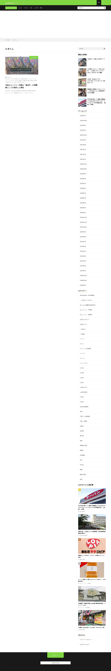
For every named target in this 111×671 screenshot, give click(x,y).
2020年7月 (83, 183)
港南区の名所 (84, 441)
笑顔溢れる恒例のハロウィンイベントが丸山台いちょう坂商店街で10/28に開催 (96, 92)
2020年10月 (83, 169)
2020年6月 (83, 188)
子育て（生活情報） (86, 412)
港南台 (82, 445)
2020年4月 (83, 198)
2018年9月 (83, 283)
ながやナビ (19, 667)
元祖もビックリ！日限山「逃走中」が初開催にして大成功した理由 (21, 87)
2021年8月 (83, 145)
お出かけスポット (85, 317)
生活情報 (82, 450)
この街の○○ (83, 326)
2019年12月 (83, 217)
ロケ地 (82, 365)
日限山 (34, 58)
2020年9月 (83, 174)
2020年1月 (83, 212)
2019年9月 (83, 231)
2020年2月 (83, 207)
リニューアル (84, 360)
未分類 (82, 426)
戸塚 (31, 9)
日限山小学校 (26, 81)
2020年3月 (83, 202)
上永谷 (20, 9)
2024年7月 (83, 117)
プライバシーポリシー (86, 634)
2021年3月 (83, 155)
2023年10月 (83, 121)
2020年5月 (83, 193)
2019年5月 (83, 250)
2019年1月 (83, 269)
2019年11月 (83, 221)
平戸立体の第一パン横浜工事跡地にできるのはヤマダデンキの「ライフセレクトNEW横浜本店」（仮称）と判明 (92, 502)
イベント (30, 80)
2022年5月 (83, 131)
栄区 (81, 436)
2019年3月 (83, 259)
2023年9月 (83, 126)
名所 (81, 407)
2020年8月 (83, 179)
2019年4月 (83, 255)
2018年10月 (83, 278)
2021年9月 (83, 140)
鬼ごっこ (24, 83)
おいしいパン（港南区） (87, 312)
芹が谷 (82, 460)
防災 (81, 474)
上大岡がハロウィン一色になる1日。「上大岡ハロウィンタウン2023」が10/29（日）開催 (96, 72)
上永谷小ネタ (84, 384)
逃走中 (19, 83)
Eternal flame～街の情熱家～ (88, 293)
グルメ (82, 341)
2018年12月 (83, 274)
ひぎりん (9, 80)
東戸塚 (82, 431)
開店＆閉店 (83, 469)
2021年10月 (83, 136)
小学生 (16, 81)
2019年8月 (83, 236)
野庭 (81, 464)
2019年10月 (83, 226)
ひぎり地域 (14, 80)
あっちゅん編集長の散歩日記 (88, 303)
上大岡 (36, 9)
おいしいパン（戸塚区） (87, 307)
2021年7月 (83, 150)
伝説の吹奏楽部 (84, 403)
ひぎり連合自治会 (22, 80)
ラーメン (82, 355)
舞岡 (41, 9)
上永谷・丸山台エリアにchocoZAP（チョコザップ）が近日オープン (96, 82)
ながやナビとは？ (85, 639)
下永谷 (26, 9)
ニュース (82, 350)
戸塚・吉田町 (84, 417)
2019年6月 (83, 245)
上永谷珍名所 (84, 388)
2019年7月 (83, 240)
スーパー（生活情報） (86, 346)
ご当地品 (82, 331)
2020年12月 (83, 164)
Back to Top (55, 650)
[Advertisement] (55, 25)
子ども (12, 81)
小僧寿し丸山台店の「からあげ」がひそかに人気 (91, 622)
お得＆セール (84, 322)
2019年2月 (83, 264)
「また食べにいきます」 (87, 298)
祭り (81, 455)
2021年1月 (83, 159)
